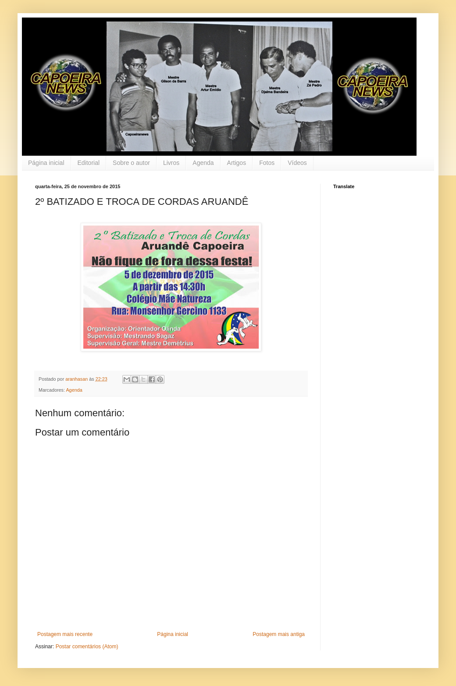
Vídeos (297, 162)
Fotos (266, 162)
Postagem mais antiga (279, 634)
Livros (171, 162)
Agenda (203, 162)
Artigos (236, 162)
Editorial (89, 162)
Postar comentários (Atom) (87, 646)
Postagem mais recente (65, 634)
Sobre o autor (131, 162)
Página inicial (46, 162)
